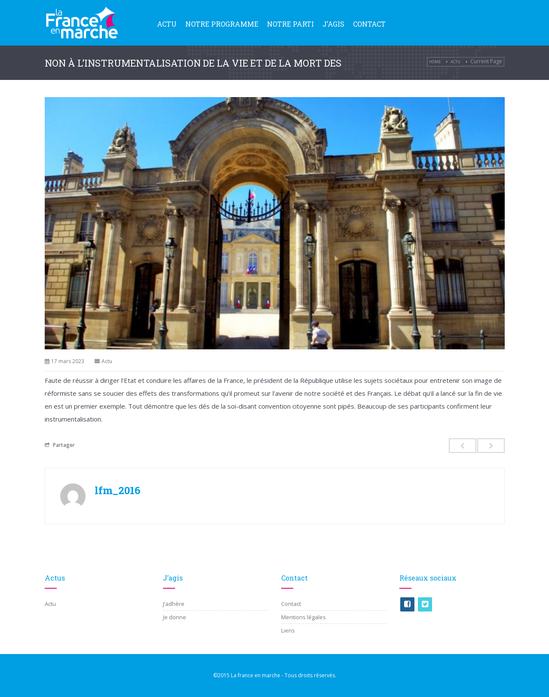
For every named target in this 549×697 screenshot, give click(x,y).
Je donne (174, 617)
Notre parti (290, 23)
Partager (60, 444)
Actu (167, 23)
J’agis (333, 23)
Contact (369, 23)
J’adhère (173, 604)
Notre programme (221, 23)
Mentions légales (303, 617)
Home (435, 61)
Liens (288, 630)
